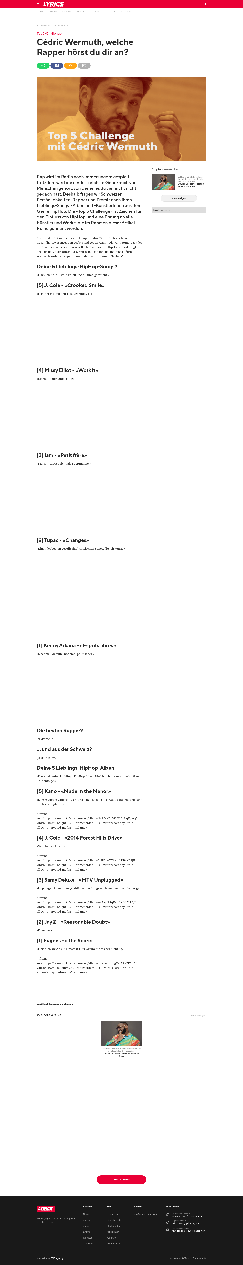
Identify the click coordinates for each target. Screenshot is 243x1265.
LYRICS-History (115, 1220)
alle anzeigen (179, 198)
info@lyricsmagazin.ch (145, 1214)
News (86, 1214)
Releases (87, 1237)
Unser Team (113, 1214)
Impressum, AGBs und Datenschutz (187, 1258)
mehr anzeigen (198, 1015)
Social (86, 1226)
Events (86, 1231)
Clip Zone (88, 1243)
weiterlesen (122, 1179)
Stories (86, 1220)
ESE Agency (56, 1258)
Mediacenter (113, 1226)
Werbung (112, 1237)
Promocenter (114, 1243)
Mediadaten (113, 1231)
